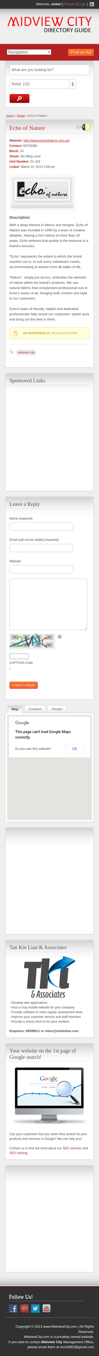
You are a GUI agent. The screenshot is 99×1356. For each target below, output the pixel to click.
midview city (26, 352)
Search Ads (20, 98)
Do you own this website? (33, 749)
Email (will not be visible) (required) (34, 540)
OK (74, 749)
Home (10, 115)
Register (70, 4)
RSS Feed (92, 4)
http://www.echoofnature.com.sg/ (46, 140)
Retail (21, 115)
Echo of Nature (27, 128)
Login (82, 4)
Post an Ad (81, 52)
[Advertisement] (49, 437)
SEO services (72, 1148)
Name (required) (21, 518)
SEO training (18, 1153)
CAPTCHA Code (21, 663)
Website (15, 561)
